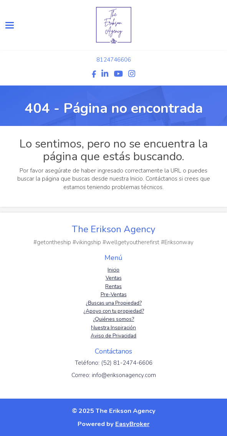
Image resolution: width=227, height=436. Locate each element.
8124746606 (113, 60)
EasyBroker (132, 423)
